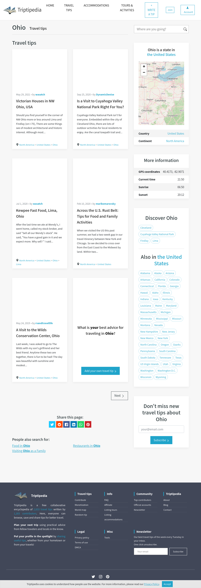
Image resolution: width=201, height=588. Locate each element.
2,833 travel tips (43, 509)
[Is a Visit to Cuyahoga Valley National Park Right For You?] (100, 69)
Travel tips (38, 28)
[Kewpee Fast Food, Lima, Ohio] (39, 178)
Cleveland (145, 227)
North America (26, 144)
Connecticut (147, 286)
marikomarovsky (106, 203)
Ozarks (177, 344)
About (166, 500)
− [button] (144, 73)
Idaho (155, 292)
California (159, 279)
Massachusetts (148, 312)
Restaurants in (86, 446)
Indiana (144, 299)
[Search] (158, 29)
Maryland (171, 305)
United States (43, 144)
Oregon (165, 344)
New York (163, 338)
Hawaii (144, 292)
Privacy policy (82, 537)
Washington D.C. (167, 370)
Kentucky (168, 299)
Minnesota (146, 318)
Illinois (166, 292)
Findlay (144, 240)
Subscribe (161, 440)
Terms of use (81, 542)
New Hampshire (149, 331)
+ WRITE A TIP (151, 10)
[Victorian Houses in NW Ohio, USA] (39, 69)
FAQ (106, 500)
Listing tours (110, 509)
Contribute (80, 500)
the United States (161, 54)
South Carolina (167, 351)
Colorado (174, 279)
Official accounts (142, 505)
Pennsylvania (147, 351)
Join (170, 10)
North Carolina (148, 344)
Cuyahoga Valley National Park (157, 234)
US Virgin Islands (149, 364)
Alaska (158, 273)
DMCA (78, 547)
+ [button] (144, 67)
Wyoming (161, 377)
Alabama (145, 273)
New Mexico (146, 338)
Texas (178, 357)
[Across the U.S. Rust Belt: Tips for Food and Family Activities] (100, 178)
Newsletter (139, 509)
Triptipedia (22, 10)
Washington (146, 370)
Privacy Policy (151, 584)
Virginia (176, 364)
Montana (145, 325)
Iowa (155, 299)
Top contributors (142, 500)
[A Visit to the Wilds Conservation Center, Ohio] (39, 297)
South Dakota (147, 357)
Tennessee (165, 357)
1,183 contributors (25, 513)
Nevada (158, 325)
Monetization (81, 505)
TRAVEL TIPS (69, 7)
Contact (167, 509)
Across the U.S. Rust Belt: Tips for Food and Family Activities (97, 216)
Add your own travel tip (100, 371)
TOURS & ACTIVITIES (127, 7)
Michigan (166, 312)
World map (80, 509)
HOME (50, 5)
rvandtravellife (44, 323)
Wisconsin (146, 377)
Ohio (55, 144)
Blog (165, 505)
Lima (18, 264)
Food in (21, 446)
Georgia (174, 286)
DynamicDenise (105, 94)
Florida (162, 286)
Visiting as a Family (29, 451)
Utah (165, 364)
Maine (158, 305)
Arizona (170, 273)
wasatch (40, 94)
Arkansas (145, 279)
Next (119, 395)
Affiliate (108, 505)
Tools (107, 537)
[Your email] (151, 551)
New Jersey (168, 331)
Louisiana (145, 305)
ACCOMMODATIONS (96, 5)
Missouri (176, 318)
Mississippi (162, 318)
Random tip (81, 514)
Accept (167, 584)
